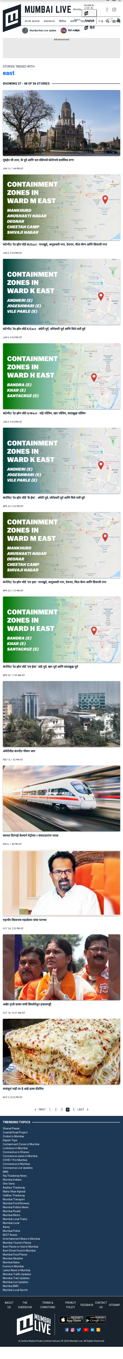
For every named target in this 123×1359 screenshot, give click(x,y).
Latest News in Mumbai (16, 1270)
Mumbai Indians (12, 1179)
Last (81, 1109)
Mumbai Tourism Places (17, 1242)
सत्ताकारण (49, 21)
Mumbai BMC (11, 1286)
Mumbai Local (11, 1223)
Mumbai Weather (13, 1258)
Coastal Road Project (15, 1132)
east (8, 73)
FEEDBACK (87, 1304)
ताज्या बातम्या (32, 21)
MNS (5, 1171)
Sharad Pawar (11, 1128)
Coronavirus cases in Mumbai (20, 1156)
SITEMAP (114, 1304)
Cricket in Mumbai (13, 1136)
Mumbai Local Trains (15, 1219)
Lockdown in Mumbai (15, 1148)
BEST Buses (10, 1234)
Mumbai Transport (14, 1199)
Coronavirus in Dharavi (16, 1152)
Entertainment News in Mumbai (21, 1238)
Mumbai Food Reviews (16, 1203)
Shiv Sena (9, 1183)
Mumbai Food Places (15, 1254)
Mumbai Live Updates (15, 1282)
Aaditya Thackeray (14, 1187)
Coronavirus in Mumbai (16, 1163)
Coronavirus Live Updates (18, 1167)
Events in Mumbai (13, 1266)
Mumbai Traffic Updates (17, 1274)
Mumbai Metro (11, 1215)
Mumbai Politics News (16, 1207)
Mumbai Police (11, 1230)
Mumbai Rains (11, 1262)
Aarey (6, 1226)
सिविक (62, 21)
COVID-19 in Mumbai (15, 1159)
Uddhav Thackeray (14, 1195)
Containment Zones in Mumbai (21, 1144)
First (42, 1109)
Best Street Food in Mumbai (19, 1250)
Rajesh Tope (10, 1140)
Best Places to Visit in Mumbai (20, 1246)
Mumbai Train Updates (16, 1278)
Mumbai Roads (12, 1211)
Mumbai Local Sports (15, 1289)
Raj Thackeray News (15, 1175)
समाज (73, 21)
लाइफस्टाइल (87, 21)
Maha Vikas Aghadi (14, 1191)
